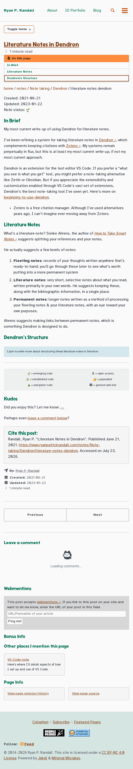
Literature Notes (19, 71)
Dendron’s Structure (22, 78)
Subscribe (61, 722)
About (52, 10)
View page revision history (28, 693)
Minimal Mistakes (66, 758)
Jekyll (42, 758)
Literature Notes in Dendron (41, 45)
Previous (35, 515)
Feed (29, 744)
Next (97, 515)
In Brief (12, 65)
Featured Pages (87, 722)
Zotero (72, 146)
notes (21, 89)
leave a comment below (47, 418)
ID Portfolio (75, 10)
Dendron (60, 89)
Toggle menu (17, 29)
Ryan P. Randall (19, 10)
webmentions (47, 602)
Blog (97, 10)
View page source (85, 693)
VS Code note (18, 660)
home (8, 89)
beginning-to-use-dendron (26, 197)
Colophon (40, 722)
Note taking (40, 89)
